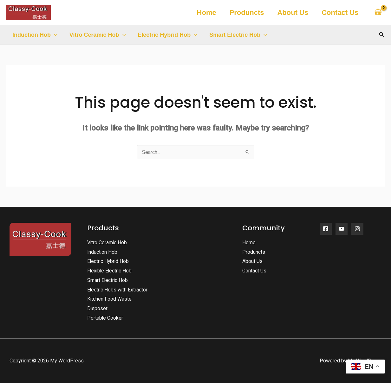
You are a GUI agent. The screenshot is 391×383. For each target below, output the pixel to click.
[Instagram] (357, 229)
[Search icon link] (382, 35)
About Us (291, 12)
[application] (53, 34)
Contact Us (339, 12)
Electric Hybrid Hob (166, 34)
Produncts (245, 12)
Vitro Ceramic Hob (96, 34)
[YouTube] (342, 229)
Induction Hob (34, 34)
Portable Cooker (105, 318)
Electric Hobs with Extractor (117, 290)
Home (204, 12)
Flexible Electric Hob (110, 271)
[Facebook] (326, 229)
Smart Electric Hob (236, 34)
